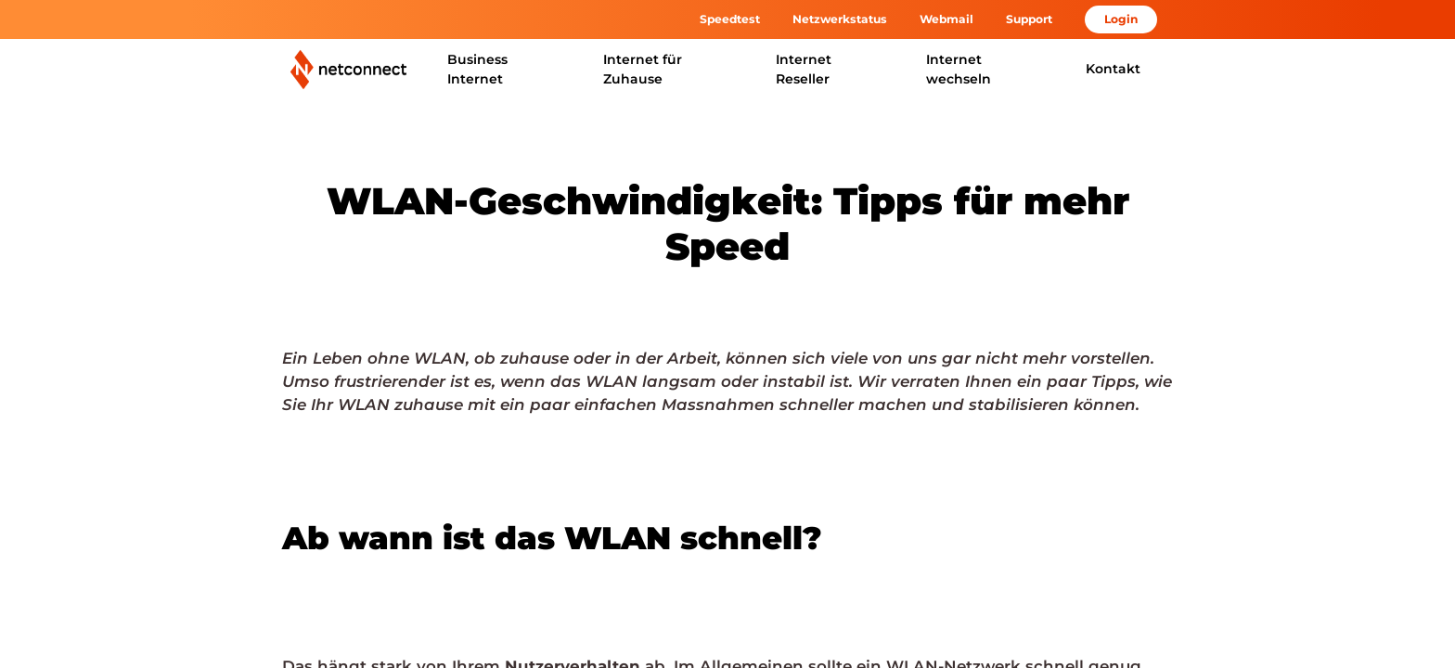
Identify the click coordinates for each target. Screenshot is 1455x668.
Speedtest (730, 19)
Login (1121, 19)
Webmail (946, 19)
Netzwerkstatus (839, 19)
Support (1029, 19)
